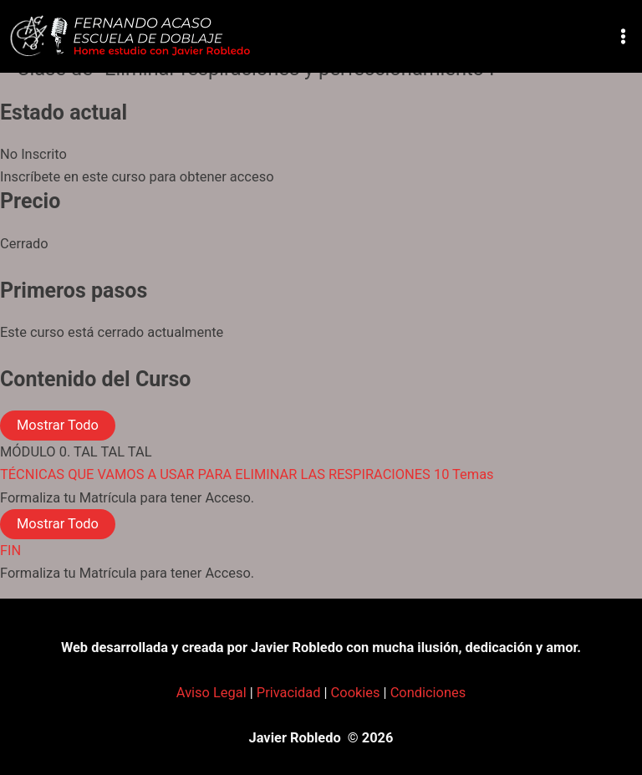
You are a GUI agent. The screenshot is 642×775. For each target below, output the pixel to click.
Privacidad (289, 693)
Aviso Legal (211, 693)
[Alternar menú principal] (623, 37)
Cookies (355, 693)
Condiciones (428, 693)
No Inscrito (33, 154)
